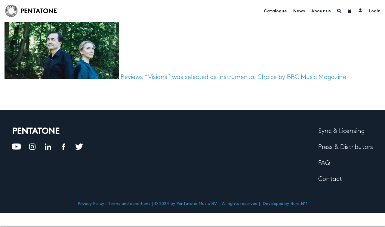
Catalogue (275, 11)
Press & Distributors (345, 147)
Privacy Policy (91, 204)
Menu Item (339, 11)
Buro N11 (299, 204)
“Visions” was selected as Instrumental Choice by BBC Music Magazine (245, 77)
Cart (350, 11)
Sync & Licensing (341, 131)
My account (360, 10)
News (299, 11)
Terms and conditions (129, 204)
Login (374, 11)
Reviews (132, 77)
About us (321, 11)
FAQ (324, 163)
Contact (330, 179)
